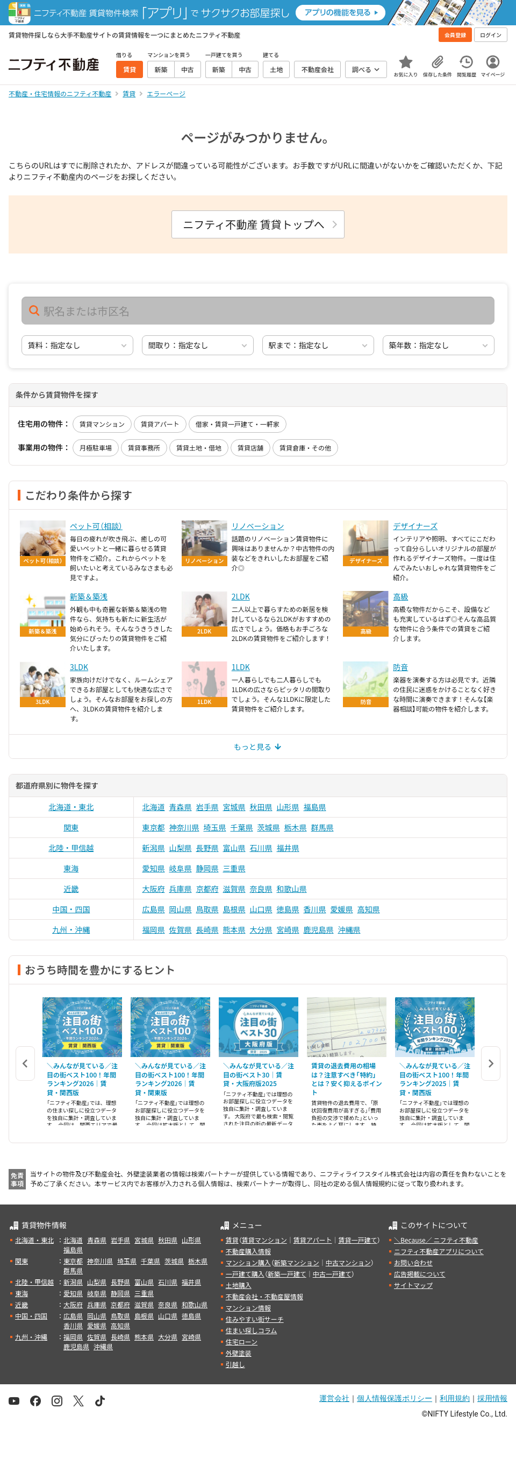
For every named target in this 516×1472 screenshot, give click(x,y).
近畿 (70, 888)
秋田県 (261, 806)
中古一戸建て (332, 1273)
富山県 (234, 847)
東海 (70, 868)
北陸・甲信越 (71, 847)
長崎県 (207, 929)
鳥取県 (207, 909)
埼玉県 (215, 827)
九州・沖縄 (71, 929)
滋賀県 (234, 888)
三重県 (234, 868)
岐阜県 (180, 868)
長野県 (207, 847)
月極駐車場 (96, 447)
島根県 (234, 909)
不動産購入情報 (248, 1251)
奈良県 (261, 888)
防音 (400, 666)
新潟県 (153, 847)
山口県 (261, 909)
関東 (70, 827)
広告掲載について (420, 1273)
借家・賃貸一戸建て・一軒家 (238, 423)
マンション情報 (248, 1307)
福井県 (288, 847)
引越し (235, 1364)
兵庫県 (180, 888)
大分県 (261, 929)
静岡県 (207, 868)
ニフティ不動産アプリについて (439, 1251)
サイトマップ (413, 1285)
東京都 (153, 827)
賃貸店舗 (250, 447)
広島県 (153, 909)
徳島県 (288, 909)
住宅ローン (241, 1341)
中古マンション (348, 1262)
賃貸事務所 (144, 447)
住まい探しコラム (251, 1330)
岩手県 (207, 806)
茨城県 (268, 827)
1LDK (241, 666)
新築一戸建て (287, 1273)
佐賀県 (180, 929)
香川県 (315, 909)
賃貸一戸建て (357, 1239)
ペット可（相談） (96, 525)
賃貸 (232, 1239)
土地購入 (239, 1285)
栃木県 (295, 827)
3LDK (79, 666)
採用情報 (492, 1398)
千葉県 (242, 827)
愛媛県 (342, 909)
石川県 (261, 847)
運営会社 (334, 1398)
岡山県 (180, 909)
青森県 (180, 806)
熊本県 (234, 929)
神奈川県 (184, 827)
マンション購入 (248, 1262)
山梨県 (180, 847)
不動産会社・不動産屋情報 (264, 1296)
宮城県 (234, 806)
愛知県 (153, 868)
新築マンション (296, 1262)
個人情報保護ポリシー (394, 1398)
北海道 (153, 806)
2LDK (241, 596)
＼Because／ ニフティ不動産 (436, 1239)
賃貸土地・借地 (198, 447)
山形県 (288, 806)
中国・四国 (71, 909)
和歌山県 (292, 888)
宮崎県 (288, 929)
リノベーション (258, 525)
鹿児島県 (319, 929)
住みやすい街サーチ (255, 1318)
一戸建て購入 (245, 1273)
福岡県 (153, 929)
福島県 (315, 806)
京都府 (207, 888)
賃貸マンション (102, 423)
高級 (400, 596)
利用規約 (455, 1398)
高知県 (368, 909)
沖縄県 (349, 929)
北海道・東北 (71, 806)
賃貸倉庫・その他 (305, 447)
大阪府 (153, 888)
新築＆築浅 (89, 596)
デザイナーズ (415, 525)
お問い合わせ (413, 1262)
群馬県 (322, 827)
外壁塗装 (239, 1352)
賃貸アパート (160, 423)
